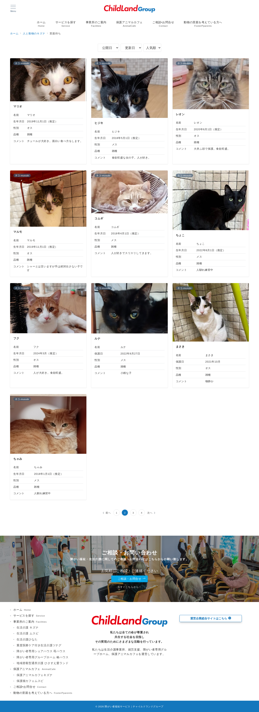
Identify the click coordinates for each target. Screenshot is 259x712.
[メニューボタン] (13, 8)
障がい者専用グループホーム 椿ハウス (42, 657)
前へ (108, 512)
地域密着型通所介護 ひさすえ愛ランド (42, 663)
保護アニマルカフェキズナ (35, 675)
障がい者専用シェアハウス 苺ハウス (41, 651)
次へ (150, 512)
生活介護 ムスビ (27, 633)
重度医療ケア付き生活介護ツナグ (39, 645)
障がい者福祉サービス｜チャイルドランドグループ (134, 706)
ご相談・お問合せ (132, 579)
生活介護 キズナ (27, 627)
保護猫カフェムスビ (30, 680)
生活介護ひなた (27, 639)
